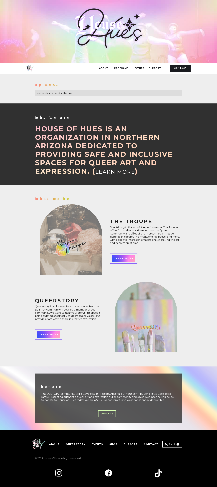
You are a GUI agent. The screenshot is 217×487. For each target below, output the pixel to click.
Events (139, 68)
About (103, 68)
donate (107, 413)
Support (155, 68)
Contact (180, 68)
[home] (30, 68)
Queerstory (76, 444)
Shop (113, 444)
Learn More (115, 172)
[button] (121, 68)
